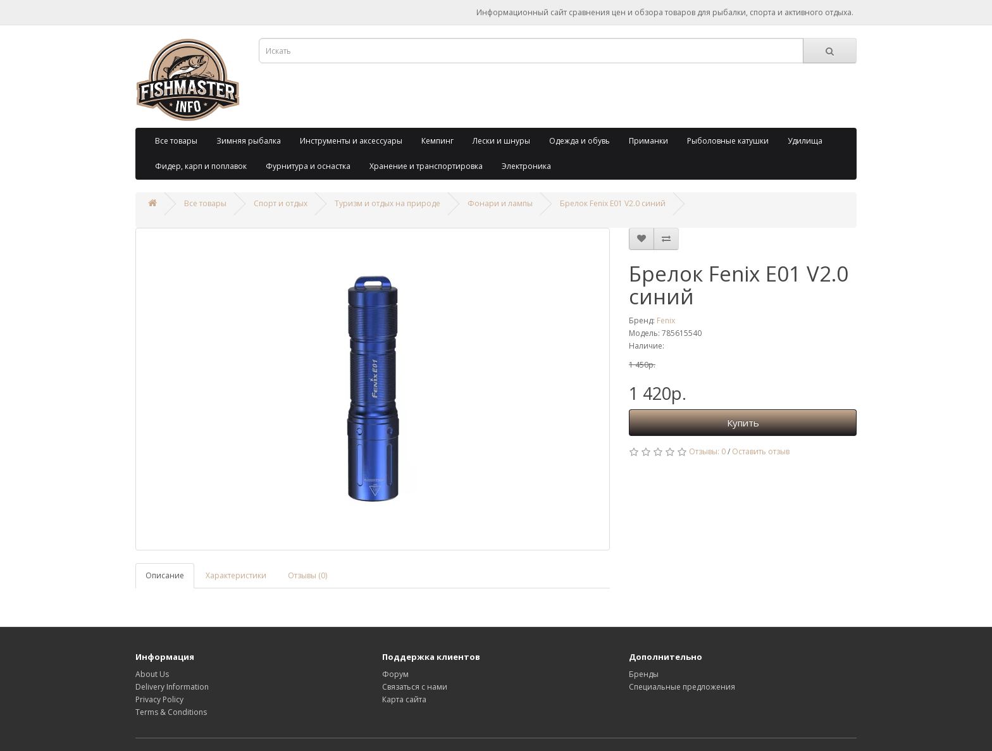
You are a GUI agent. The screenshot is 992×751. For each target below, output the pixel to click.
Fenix (666, 320)
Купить (743, 422)
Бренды (644, 674)
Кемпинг (437, 140)
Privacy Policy (159, 699)
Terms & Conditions (171, 712)
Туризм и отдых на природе (387, 203)
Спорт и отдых (280, 203)
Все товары (176, 140)
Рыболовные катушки (728, 140)
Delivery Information (172, 686)
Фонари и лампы (500, 203)
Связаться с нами (414, 686)
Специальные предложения (682, 686)
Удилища (805, 140)
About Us (152, 674)
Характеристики (236, 575)
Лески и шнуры (501, 140)
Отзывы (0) (307, 575)
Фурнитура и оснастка (308, 166)
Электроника (526, 166)
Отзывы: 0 (707, 451)
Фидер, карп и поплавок (201, 166)
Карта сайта (404, 699)
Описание (165, 575)
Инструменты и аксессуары (351, 140)
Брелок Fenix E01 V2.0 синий (613, 203)
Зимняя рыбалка (248, 140)
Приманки (648, 140)
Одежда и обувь (579, 140)
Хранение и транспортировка (426, 166)
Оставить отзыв (761, 451)
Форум (395, 674)
